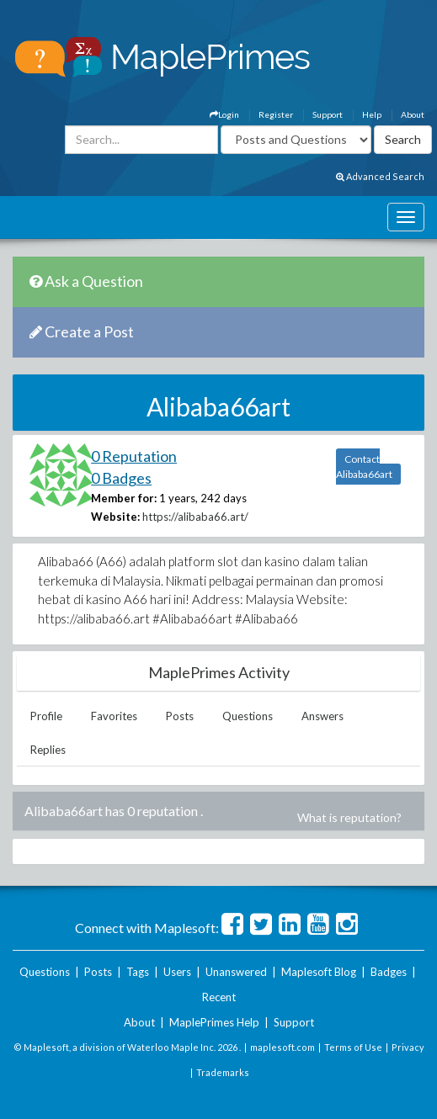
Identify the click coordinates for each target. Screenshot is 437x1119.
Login (224, 114)
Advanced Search (380, 176)
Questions (247, 716)
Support (327, 114)
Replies (48, 749)
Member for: (124, 498)
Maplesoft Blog (318, 971)
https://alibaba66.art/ (195, 516)
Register (275, 114)
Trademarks (222, 1072)
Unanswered (236, 971)
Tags (137, 971)
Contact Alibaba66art (364, 466)
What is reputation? (349, 817)
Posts (180, 716)
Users (177, 971)
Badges (388, 971)
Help (371, 114)
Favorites (114, 716)
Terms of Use (353, 1047)
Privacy (408, 1047)
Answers (322, 716)
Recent (219, 997)
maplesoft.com (282, 1047)
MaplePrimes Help (214, 1022)
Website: (115, 516)
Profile (46, 716)
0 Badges (121, 478)
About (412, 114)
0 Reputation (134, 456)
